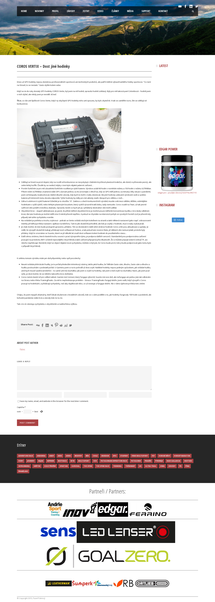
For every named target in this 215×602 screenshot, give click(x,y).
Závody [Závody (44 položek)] (171, 466)
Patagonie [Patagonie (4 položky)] (136, 461)
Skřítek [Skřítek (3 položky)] (37, 466)
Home (24, 11)
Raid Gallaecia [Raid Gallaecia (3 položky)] (173, 461)
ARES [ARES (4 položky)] (60, 456)
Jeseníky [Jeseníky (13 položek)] (30, 461)
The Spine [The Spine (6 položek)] (88, 466)
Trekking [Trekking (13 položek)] (117, 466)
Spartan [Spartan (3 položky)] (64, 466)
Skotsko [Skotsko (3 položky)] (188, 461)
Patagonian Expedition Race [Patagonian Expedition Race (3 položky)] (114, 461)
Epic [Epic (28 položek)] (114, 456)
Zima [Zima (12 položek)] (162, 466)
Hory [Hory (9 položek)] (20, 461)
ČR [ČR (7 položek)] (180, 466)
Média (130, 11)
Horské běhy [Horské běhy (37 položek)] (164, 456)
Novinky (39, 11)
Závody (71, 11)
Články (115, 11)
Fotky (86, 11)
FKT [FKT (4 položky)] (153, 456)
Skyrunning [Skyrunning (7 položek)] (24, 466)
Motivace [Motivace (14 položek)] (62, 461)
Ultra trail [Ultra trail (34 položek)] (150, 466)
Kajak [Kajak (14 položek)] (40, 461)
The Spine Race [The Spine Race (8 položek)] (102, 466)
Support (146, 11)
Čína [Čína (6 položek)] (187, 466)
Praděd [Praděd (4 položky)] (148, 461)
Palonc (39, 74)
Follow (178, 220)
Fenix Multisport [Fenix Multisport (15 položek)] (140, 456)
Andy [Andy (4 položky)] (51, 456)
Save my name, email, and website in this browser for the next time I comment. (54, 401)
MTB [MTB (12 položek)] (72, 461)
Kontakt (163, 11)
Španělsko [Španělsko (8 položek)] (23, 471)
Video (100, 11)
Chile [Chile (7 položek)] (95, 456)
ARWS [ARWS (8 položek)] (68, 456)
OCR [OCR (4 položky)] (95, 461)
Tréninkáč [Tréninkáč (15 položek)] (130, 466)
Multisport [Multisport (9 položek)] (83, 461)
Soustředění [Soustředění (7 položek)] (50, 466)
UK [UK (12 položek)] (140, 466)
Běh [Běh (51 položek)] (87, 456)
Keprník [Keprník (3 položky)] (50, 461)
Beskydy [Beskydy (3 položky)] (78, 456)
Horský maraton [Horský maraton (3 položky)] (182, 456)
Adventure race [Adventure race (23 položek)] (25, 456)
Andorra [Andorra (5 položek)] (41, 456)
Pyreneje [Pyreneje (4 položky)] (159, 461)
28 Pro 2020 (25, 74)
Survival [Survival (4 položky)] (76, 466)
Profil (55, 11)
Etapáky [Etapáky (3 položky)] (124, 456)
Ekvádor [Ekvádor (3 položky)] (105, 456)
